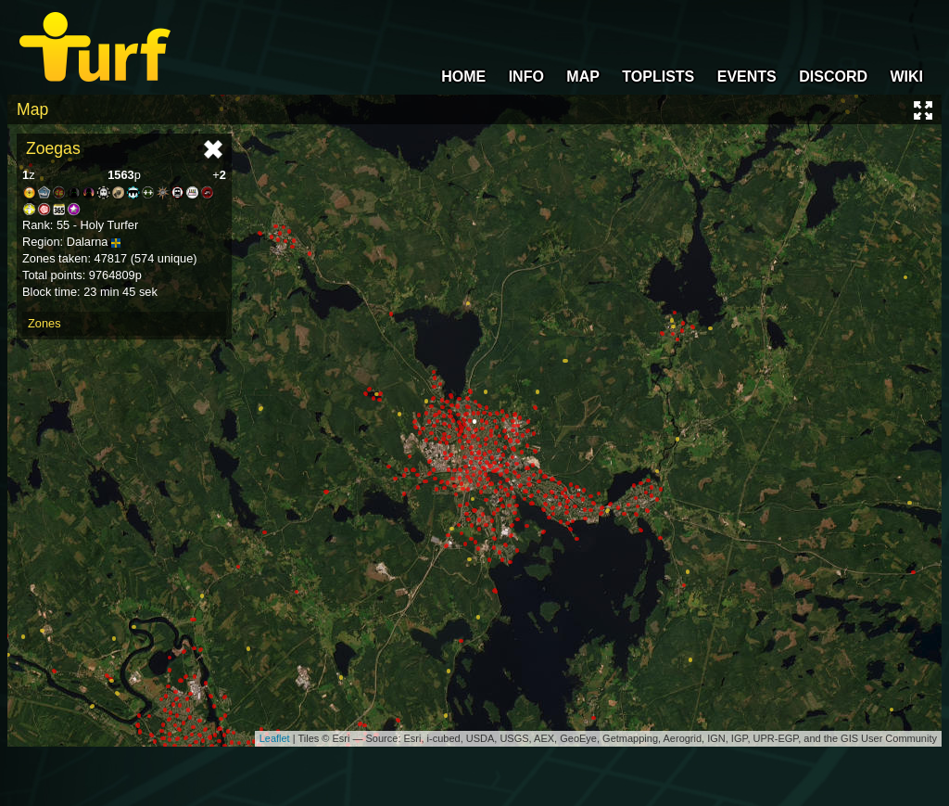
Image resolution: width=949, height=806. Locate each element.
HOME (463, 76)
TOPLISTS (658, 76)
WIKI (906, 76)
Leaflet (274, 738)
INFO (526, 76)
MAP (583, 76)
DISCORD (833, 76)
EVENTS (747, 76)
